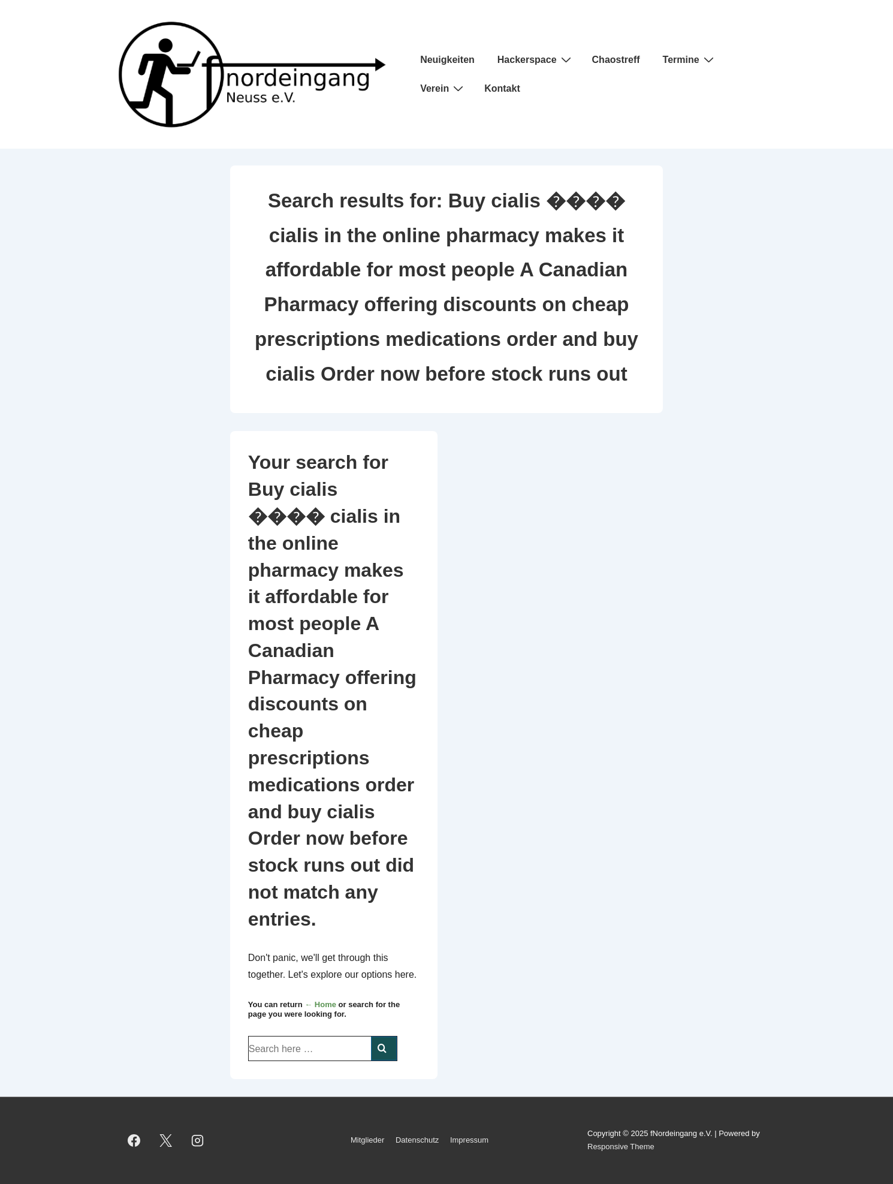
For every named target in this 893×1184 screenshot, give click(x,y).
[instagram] (197, 1140)
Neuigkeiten (447, 60)
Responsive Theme (620, 1146)
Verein (443, 88)
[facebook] (134, 1140)
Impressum (469, 1139)
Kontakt (502, 88)
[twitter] (166, 1140)
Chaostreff (616, 60)
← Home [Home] (320, 1004)
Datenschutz (417, 1139)
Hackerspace (535, 59)
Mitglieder (367, 1139)
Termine (690, 59)
